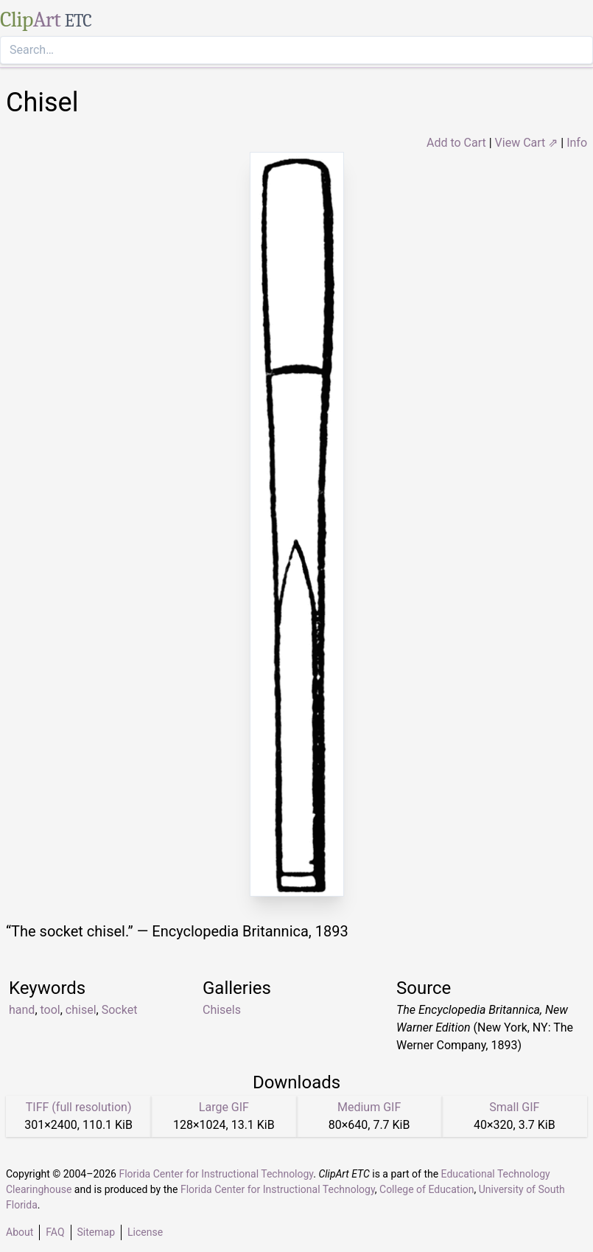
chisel (81, 1010)
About (19, 1232)
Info (576, 143)
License (145, 1232)
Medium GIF (369, 1107)
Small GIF (514, 1107)
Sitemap (96, 1232)
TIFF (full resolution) (79, 1107)
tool (50, 1010)
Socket (120, 1010)
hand (22, 1010)
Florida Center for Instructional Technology (216, 1174)
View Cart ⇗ (526, 143)
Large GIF (224, 1107)
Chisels (222, 1010)
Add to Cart (456, 143)
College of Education (426, 1189)
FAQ (55, 1232)
